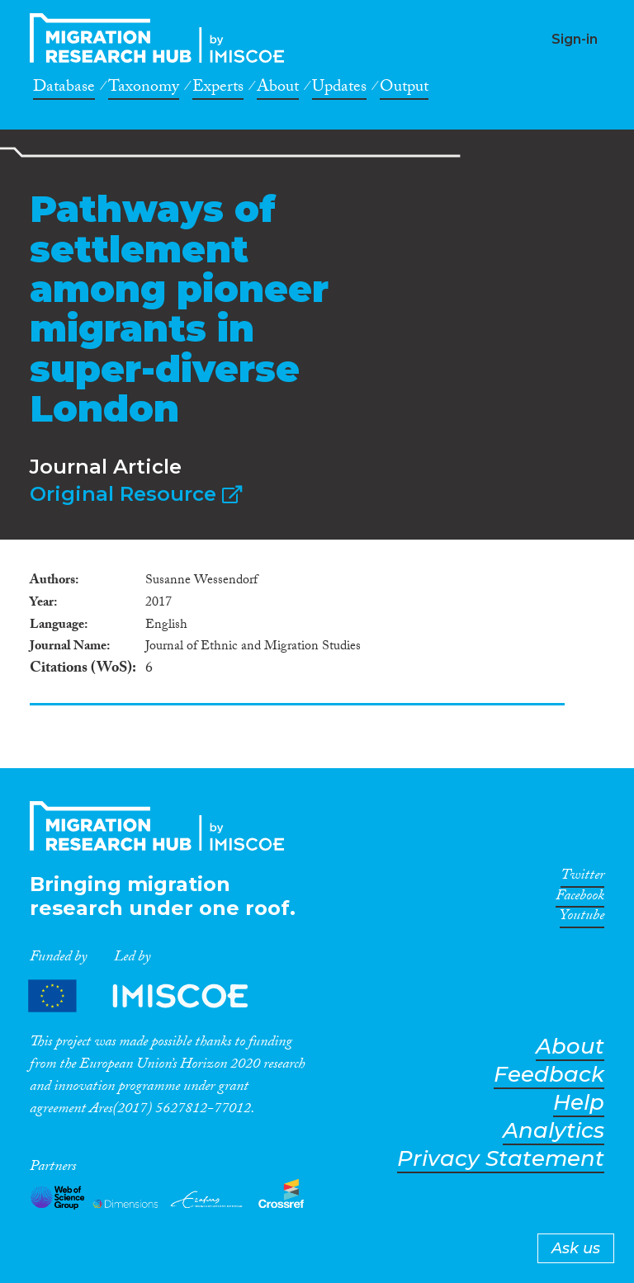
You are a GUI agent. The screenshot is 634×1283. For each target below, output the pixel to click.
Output (404, 89)
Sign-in (574, 39)
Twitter (582, 878)
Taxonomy (143, 89)
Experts (218, 89)
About (278, 89)
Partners (152, 996)
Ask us (575, 1248)
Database (64, 89)
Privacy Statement (500, 1159)
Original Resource (136, 494)
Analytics (553, 1131)
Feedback (549, 1074)
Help (578, 1103)
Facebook (580, 898)
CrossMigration (162, 38)
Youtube (582, 918)
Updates (339, 89)
